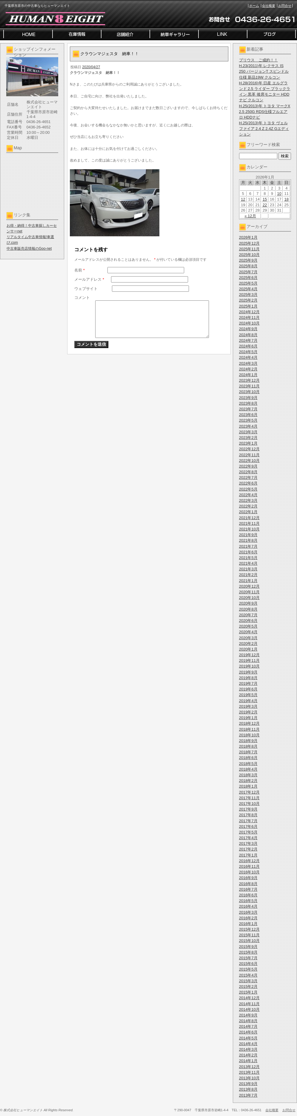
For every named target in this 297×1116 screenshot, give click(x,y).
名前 (79, 270)
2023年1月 (248, 443)
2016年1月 (248, 923)
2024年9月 (248, 329)
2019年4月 (248, 701)
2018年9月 (248, 740)
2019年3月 (248, 706)
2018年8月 (248, 746)
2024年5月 (248, 352)
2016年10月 (249, 872)
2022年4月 (248, 495)
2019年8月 (248, 678)
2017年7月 (248, 821)
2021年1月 (248, 580)
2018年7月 (248, 752)
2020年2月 (248, 643)
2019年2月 (248, 712)
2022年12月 (249, 449)
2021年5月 (248, 557)
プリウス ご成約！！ (258, 60)
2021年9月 (248, 535)
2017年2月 (248, 849)
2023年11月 (249, 386)
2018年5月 (248, 763)
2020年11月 (249, 592)
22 (265, 205)
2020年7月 (248, 615)
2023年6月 (248, 414)
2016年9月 (248, 878)
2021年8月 (248, 540)
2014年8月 (248, 1021)
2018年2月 (248, 780)
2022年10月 (249, 460)
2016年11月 (249, 866)
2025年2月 (248, 300)
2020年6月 (248, 620)
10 (279, 193)
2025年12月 (249, 243)
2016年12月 (249, 861)
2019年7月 (248, 683)
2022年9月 (248, 466)
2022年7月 (248, 477)
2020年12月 (249, 586)
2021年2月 (248, 574)
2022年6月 (248, 483)
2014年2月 (248, 1055)
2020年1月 (248, 649)
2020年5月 (248, 626)
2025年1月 (248, 306)
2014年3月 (248, 1049)
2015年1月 (248, 992)
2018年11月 (249, 729)
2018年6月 (248, 757)
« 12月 (250, 216)
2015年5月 (248, 969)
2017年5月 (248, 832)
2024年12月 (249, 312)
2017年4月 (248, 838)
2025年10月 (249, 254)
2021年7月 (248, 546)
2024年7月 (248, 340)
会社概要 (268, 5)
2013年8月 (248, 1089)
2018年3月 (248, 775)
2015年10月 (249, 940)
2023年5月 (248, 420)
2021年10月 (249, 529)
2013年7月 (248, 1095)
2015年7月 (248, 958)
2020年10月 (249, 597)
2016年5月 (248, 900)
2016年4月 (248, 906)
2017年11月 (249, 798)
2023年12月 (249, 380)
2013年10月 (249, 1078)
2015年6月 (248, 963)
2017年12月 (249, 792)
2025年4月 (248, 289)
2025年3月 (248, 294)
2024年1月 (248, 374)
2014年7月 (248, 1026)
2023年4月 (248, 426)
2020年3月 (248, 638)
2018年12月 (249, 723)
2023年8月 (248, 403)
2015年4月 (248, 975)
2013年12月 (249, 1066)
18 (286, 199)
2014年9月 (248, 1015)
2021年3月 (248, 569)
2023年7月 (248, 409)
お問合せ (284, 5)
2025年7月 (248, 272)
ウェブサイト (86, 288)
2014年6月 (248, 1032)
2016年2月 (248, 918)
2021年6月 (248, 552)
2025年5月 (248, 283)
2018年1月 (248, 786)
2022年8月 (248, 472)
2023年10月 (249, 391)
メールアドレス (89, 279)
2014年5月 (248, 1038)
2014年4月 (248, 1044)
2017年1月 (248, 855)
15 (265, 199)
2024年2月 (248, 369)
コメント (82, 297)
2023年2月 (248, 437)
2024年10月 (249, 323)
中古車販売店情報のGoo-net (29, 248)
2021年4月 (248, 563)
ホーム (254, 5)
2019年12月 (249, 655)
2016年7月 (248, 889)
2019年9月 (248, 672)
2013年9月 (248, 1083)
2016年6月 (248, 895)
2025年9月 (248, 260)
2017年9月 (248, 809)
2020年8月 (248, 609)
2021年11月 (249, 523)
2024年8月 (248, 335)
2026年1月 (248, 237)
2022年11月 (249, 455)
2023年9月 (248, 397)
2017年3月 (248, 843)
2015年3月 (248, 981)
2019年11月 (249, 660)
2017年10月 (249, 803)
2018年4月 (248, 769)
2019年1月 (248, 717)
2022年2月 (248, 506)
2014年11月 (249, 1004)
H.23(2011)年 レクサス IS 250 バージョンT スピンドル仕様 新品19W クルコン (264, 71)
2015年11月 (249, 935)
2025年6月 (248, 277)
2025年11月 (249, 249)
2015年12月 (249, 929)
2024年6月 (248, 346)
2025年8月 (248, 266)
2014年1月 (248, 1060)
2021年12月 (249, 518)
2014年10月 (249, 1009)
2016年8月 (248, 883)
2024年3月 (248, 363)
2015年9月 (248, 946)
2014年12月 (249, 998)
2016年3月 (248, 912)
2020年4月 (248, 632)
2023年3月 (248, 432)
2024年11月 (249, 317)
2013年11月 (249, 1072)
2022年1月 (248, 512)
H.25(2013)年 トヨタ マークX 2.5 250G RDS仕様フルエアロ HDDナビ (264, 111)
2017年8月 (248, 815)
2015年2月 (248, 986)
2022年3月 (248, 500)
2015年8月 (248, 952)
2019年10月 (249, 666)
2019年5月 (248, 695)
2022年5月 (248, 489)
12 (243, 199)
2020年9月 (248, 603)
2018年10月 (249, 735)
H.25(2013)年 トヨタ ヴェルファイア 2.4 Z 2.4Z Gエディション (264, 128)
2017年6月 (248, 826)
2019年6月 (248, 689)
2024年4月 (248, 357)
